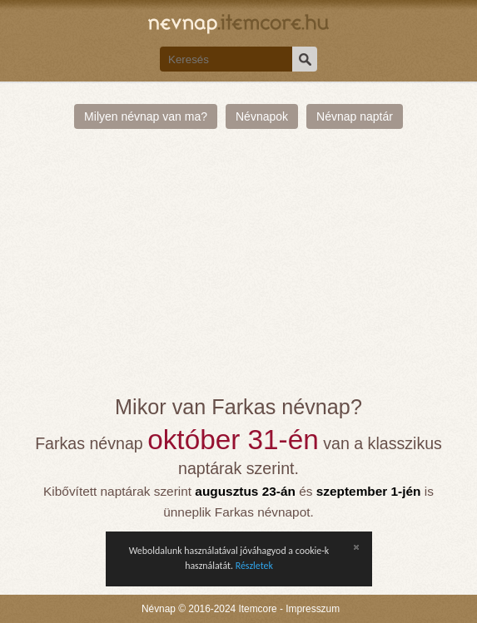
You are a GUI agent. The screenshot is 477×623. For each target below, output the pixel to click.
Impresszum (313, 609)
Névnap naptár (354, 116)
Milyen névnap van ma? (145, 116)
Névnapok (262, 116)
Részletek (254, 565)
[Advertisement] (238, 270)
